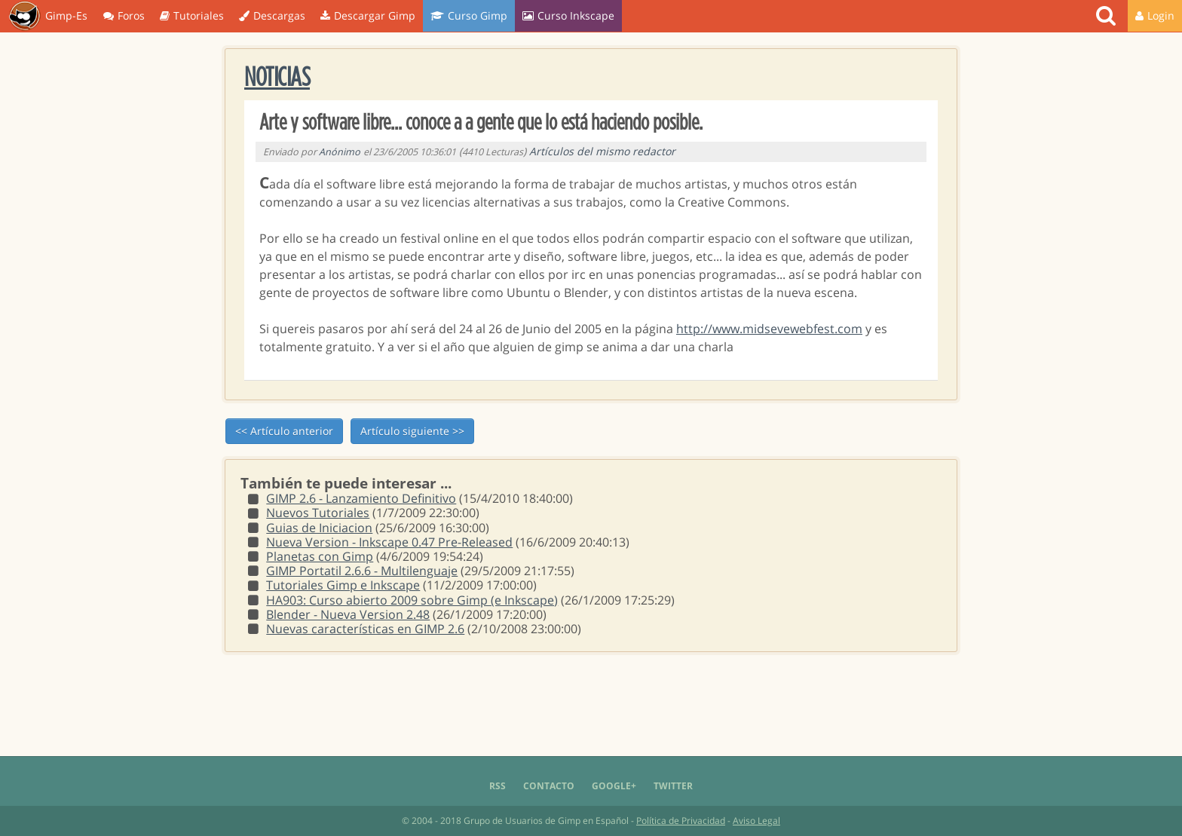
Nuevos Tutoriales (317, 512)
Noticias (277, 77)
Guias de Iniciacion (319, 527)
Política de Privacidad (680, 820)
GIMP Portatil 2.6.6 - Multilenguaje (362, 570)
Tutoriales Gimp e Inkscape (343, 585)
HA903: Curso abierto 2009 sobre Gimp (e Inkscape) (412, 600)
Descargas (272, 15)
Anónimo (339, 151)
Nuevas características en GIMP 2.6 (365, 628)
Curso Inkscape (568, 15)
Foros (124, 15)
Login (1154, 15)
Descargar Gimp (367, 15)
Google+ (614, 785)
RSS (497, 785)
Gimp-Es (47, 16)
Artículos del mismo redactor (602, 151)
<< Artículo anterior (284, 431)
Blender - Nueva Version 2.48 (348, 614)
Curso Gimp (468, 15)
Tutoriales (192, 15)
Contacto (548, 785)
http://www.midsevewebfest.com (769, 328)
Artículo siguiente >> (412, 431)
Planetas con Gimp (319, 556)
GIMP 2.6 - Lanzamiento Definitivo (361, 498)
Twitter (673, 785)
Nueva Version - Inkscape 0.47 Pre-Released (389, 542)
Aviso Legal (756, 820)
